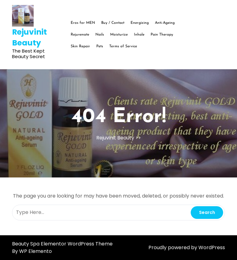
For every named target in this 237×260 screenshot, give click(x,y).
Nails (99, 34)
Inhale (139, 34)
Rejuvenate (80, 34)
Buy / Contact (112, 23)
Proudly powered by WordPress (186, 247)
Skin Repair (80, 46)
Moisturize (119, 34)
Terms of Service (123, 46)
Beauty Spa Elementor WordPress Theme (62, 243)
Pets (99, 46)
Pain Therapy (162, 34)
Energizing (140, 23)
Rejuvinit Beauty (29, 37)
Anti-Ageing (165, 23)
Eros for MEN (83, 23)
